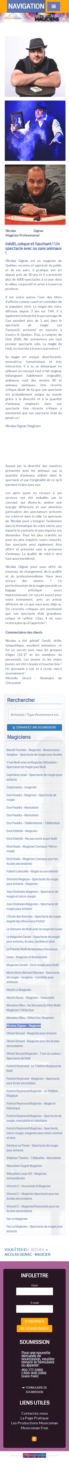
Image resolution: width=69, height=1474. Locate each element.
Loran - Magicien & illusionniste (26, 957)
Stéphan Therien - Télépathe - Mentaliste (33, 1158)
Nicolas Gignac (16, 261)
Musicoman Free (34, 1428)
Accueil (37, 1260)
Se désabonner (34, 1328)
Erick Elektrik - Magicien (21, 831)
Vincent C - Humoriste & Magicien (28, 1186)
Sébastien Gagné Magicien (24, 1166)
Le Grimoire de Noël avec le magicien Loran (34, 929)
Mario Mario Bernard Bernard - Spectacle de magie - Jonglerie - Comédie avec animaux (32, 977)
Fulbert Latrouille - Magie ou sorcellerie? (32, 871)
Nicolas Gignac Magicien (23, 426)
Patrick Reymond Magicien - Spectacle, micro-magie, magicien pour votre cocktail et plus (34, 1133)
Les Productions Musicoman (34, 1423)
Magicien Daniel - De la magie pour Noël (32, 965)
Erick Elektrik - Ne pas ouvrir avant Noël (31, 839)
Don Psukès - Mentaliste (22, 808)
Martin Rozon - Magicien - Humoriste (30, 998)
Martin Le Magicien (18, 990)
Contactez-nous (34, 1413)
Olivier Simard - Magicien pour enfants (31, 1033)
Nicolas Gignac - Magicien (23, 1026)
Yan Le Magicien (16, 1219)
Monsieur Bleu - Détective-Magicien (30, 1018)
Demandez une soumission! (34, 727)
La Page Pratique (34, 1418)
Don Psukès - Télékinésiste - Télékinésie (33, 823)
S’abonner (34, 1321)
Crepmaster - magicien (21, 787)
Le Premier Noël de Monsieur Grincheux (31, 949)
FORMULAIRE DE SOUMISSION (34, 1390)
